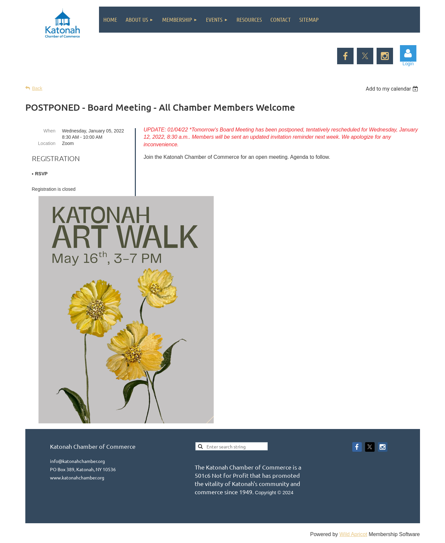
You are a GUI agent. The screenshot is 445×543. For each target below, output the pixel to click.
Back (37, 88)
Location (47, 143)
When (49, 130)
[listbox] (393, 89)
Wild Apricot (353, 534)
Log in (408, 53)
